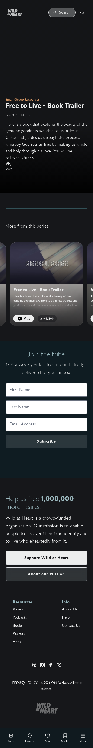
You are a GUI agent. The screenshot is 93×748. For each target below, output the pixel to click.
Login (82, 12)
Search (62, 12)
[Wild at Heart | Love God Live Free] (20, 12)
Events (29, 738)
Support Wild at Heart (46, 558)
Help (66, 617)
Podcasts (20, 617)
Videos (18, 609)
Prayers (19, 634)
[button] (46, 166)
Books (65, 738)
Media (11, 738)
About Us (69, 609)
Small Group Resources (23, 99)
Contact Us (71, 625)
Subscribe (46, 441)
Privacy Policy (25, 682)
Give (48, 738)
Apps (17, 642)
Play (23, 319)
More (82, 738)
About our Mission (46, 574)
